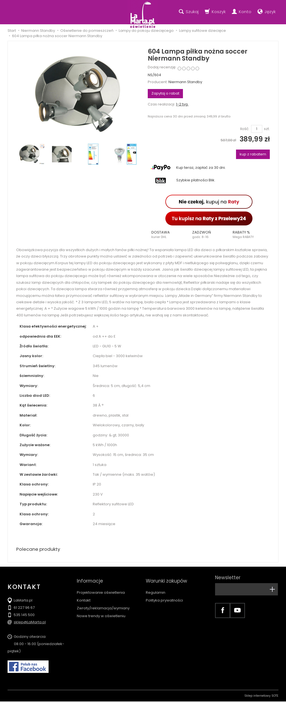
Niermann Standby (185, 82)
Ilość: (244, 128)
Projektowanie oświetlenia (101, 587)
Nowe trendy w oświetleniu (101, 611)
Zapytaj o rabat (165, 93)
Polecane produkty (39, 549)
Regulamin (155, 587)
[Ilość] (256, 129)
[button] (168, 234)
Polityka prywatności (164, 595)
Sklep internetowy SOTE (261, 696)
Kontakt (83, 595)
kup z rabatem (253, 154)
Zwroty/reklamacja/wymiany (103, 603)
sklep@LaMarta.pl (30, 622)
